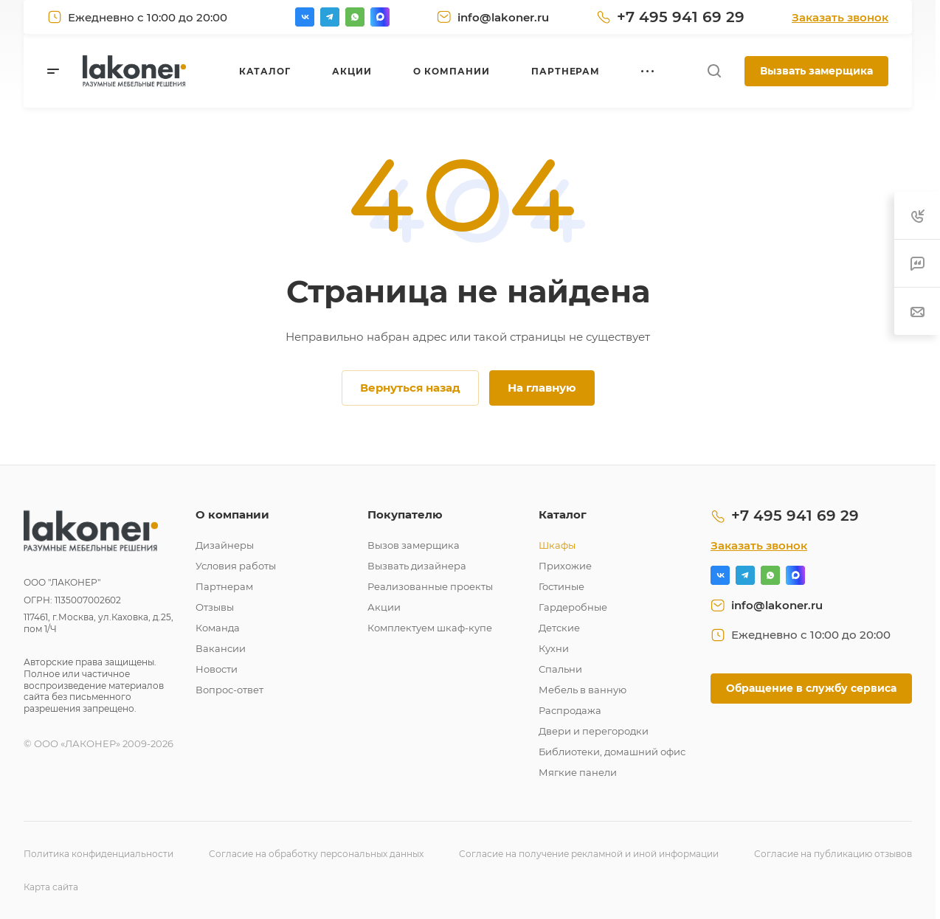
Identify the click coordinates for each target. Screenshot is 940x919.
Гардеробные (573, 607)
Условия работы (236, 566)
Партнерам (224, 586)
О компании (232, 514)
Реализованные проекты (430, 586)
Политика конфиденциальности (98, 853)
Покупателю (405, 514)
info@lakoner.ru (503, 17)
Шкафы (557, 545)
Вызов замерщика (413, 545)
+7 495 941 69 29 (680, 17)
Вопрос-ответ (229, 690)
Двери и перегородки (594, 731)
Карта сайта (51, 886)
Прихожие (565, 566)
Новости (217, 669)
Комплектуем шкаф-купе (429, 628)
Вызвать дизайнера (416, 566)
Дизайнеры (225, 545)
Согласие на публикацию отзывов (833, 853)
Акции (384, 607)
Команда (218, 628)
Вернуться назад (410, 388)
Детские (559, 628)
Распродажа (570, 710)
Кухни (554, 648)
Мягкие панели (578, 772)
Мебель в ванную (582, 690)
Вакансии (221, 648)
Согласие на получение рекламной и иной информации (589, 853)
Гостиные (561, 586)
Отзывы (215, 607)
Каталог (563, 514)
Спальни (560, 669)
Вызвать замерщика (816, 70)
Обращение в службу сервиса (811, 688)
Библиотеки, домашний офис (612, 751)
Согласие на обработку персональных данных (316, 853)
